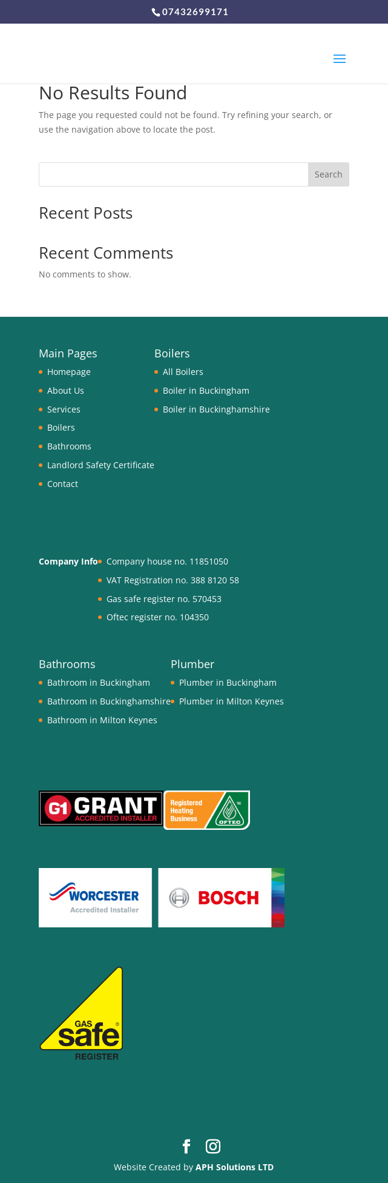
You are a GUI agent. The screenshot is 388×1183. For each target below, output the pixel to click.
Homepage (69, 371)
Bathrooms (69, 446)
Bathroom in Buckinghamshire (109, 701)
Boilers (61, 427)
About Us (65, 390)
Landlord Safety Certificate (100, 465)
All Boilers (183, 371)
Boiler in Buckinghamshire (216, 409)
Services (64, 409)
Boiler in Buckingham (206, 390)
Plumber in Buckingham (228, 682)
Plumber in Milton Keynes (231, 701)
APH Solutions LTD (235, 1167)
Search (329, 174)
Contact (62, 483)
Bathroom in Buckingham (98, 682)
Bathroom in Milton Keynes (102, 720)
